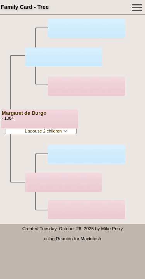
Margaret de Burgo (24, 113)
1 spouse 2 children (46, 131)
